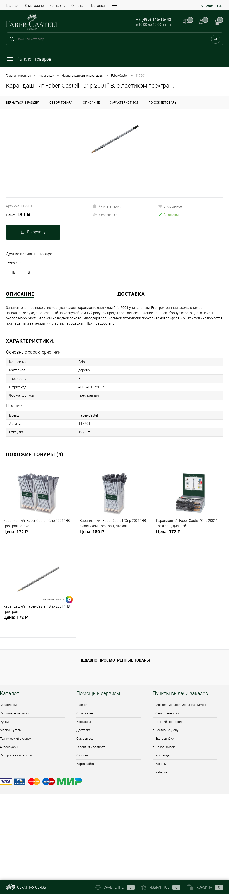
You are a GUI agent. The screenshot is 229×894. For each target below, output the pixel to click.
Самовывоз (85, 738)
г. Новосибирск (164, 747)
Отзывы (82, 755)
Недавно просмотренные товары (114, 660)
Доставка (97, 6)
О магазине (34, 6)
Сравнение (115, 887)
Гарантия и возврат (90, 747)
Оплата (77, 6)
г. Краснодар (162, 755)
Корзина (205, 887)
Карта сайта (85, 764)
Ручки (4, 722)
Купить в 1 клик (107, 206)
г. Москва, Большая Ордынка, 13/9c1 (179, 705)
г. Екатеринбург (164, 738)
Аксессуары (9, 747)
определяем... (212, 5)
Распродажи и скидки (16, 755)
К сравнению (105, 214)
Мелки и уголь (10, 730)
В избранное (170, 206)
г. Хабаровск (162, 772)
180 (18, 215)
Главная (12, 6)
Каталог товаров (28, 59)
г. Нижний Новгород (167, 722)
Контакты (57, 6)
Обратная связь (26, 887)
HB (13, 272)
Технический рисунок (15, 738)
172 (38, 533)
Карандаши (8, 705)
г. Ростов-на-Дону (165, 730)
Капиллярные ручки (14, 713)
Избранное (160, 887)
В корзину (33, 232)
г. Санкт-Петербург (166, 713)
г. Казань (159, 764)
